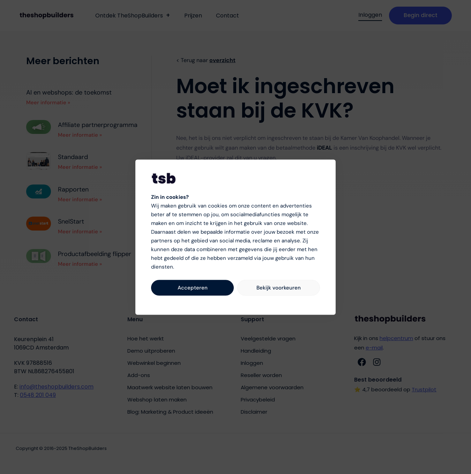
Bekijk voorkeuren (278, 287)
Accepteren (193, 287)
